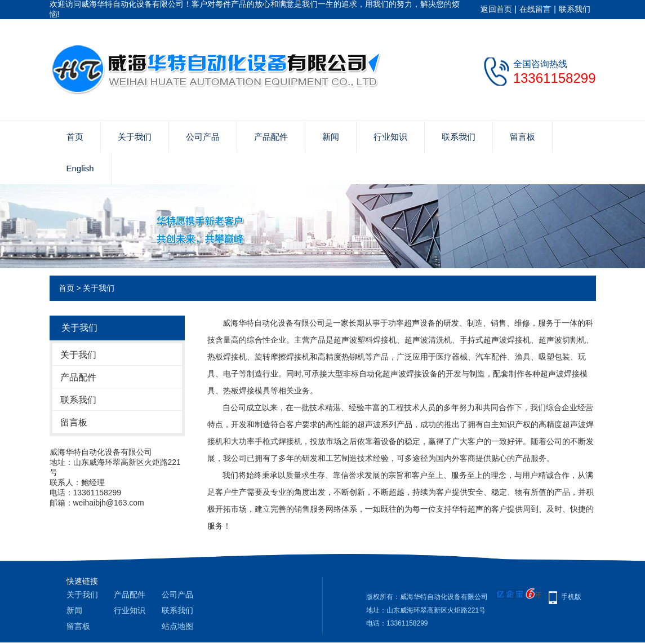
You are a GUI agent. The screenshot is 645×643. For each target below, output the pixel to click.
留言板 (522, 136)
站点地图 (177, 626)
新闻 (330, 136)
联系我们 (574, 9)
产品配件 (271, 136)
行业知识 (390, 136)
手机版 (571, 597)
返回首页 (496, 9)
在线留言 (535, 9)
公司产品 (203, 136)
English (80, 168)
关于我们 (135, 136)
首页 (74, 136)
